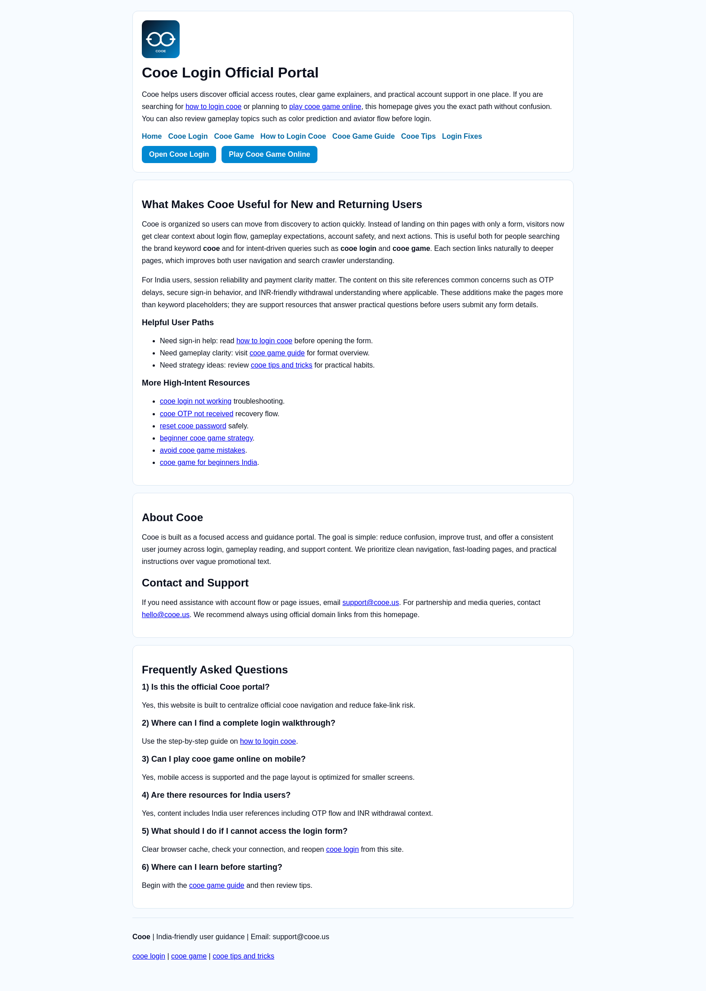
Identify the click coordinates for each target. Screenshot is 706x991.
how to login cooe (214, 106)
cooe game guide (277, 353)
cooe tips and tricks (281, 365)
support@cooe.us (371, 602)
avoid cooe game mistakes (202, 450)
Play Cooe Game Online (269, 154)
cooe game (189, 956)
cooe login (342, 849)
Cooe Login (188, 136)
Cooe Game (234, 136)
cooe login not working (195, 401)
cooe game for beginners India (208, 462)
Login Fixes (462, 136)
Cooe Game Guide (363, 136)
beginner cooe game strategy (206, 438)
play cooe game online (325, 106)
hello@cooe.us (166, 614)
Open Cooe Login (179, 154)
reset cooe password (193, 426)
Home (152, 136)
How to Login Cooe (293, 136)
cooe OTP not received (196, 414)
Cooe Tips (418, 136)
